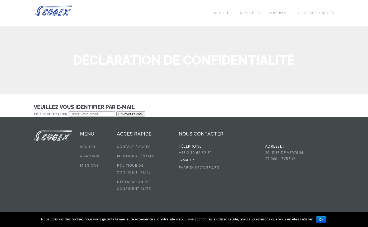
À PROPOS (250, 12)
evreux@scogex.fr (199, 167)
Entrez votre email (51, 113)
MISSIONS (279, 12)
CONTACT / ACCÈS (316, 12)
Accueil (222, 12)
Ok (321, 219)
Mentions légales (136, 156)
